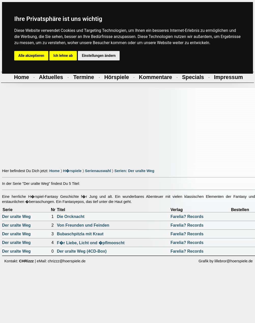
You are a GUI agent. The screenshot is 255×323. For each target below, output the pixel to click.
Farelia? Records (187, 216)
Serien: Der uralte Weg (134, 171)
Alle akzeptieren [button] (31, 56)
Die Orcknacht (70, 216)
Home (54, 171)
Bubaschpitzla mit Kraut (80, 234)
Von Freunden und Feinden (83, 225)
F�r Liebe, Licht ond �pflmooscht (90, 243)
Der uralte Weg (16, 216)
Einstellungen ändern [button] (99, 56)
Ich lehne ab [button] (63, 56)
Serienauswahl (98, 171)
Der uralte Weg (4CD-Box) (81, 251)
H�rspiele (72, 171)
